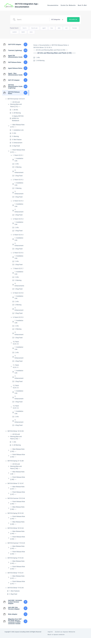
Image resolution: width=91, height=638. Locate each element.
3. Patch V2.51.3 (18, 201)
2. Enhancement (19, 211)
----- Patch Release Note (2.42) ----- (17, 568)
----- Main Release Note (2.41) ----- (17, 577)
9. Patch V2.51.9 (18, 317)
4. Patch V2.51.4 (18, 219)
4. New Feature (17, 139)
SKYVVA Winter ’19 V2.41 (16, 573)
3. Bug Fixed (18, 215)
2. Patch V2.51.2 (18, 179)
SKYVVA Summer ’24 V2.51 (16, 99)
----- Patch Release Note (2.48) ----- (17, 478)
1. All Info (15, 110)
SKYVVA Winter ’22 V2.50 (16, 431)
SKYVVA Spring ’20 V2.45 (16, 513)
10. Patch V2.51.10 (16, 343)
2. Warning (18, 188)
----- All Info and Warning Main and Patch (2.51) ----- (16, 104)
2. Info (14, 133)
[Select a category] (56, 19)
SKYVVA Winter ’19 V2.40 (16, 588)
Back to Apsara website (56, 634)
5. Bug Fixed (18, 176)
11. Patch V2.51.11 (16, 366)
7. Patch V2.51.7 (18, 268)
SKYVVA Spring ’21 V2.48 (16, 461)
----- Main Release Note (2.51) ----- (17, 126)
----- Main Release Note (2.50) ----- (17, 450)
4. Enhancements (19, 285)
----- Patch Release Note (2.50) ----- (17, 456)
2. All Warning (16, 113)
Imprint (50, 632)
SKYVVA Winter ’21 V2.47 (16, 483)
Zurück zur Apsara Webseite (65, 632)
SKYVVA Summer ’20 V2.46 (16, 498)
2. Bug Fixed (13, 594)
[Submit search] (73, 19)
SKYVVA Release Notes (59, 45)
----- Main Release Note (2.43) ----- (17, 547)
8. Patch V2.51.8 (18, 293)
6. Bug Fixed (16, 146)
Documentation (53, 5)
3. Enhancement (19, 193)
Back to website (84, 5)
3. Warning (15, 136)
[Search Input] (32, 19)
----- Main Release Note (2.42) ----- (17, 562)
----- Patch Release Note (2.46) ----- (17, 503)
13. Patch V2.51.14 (16, 407)
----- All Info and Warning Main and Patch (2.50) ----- (16, 436)
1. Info (14, 442)
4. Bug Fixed (18, 197)
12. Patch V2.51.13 (16, 387)
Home (35, 45)
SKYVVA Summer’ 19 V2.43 (16, 543)
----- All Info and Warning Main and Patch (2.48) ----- (16, 466)
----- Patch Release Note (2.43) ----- (17, 553)
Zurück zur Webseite (68, 5)
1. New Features (14, 591)
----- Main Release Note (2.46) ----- (17, 508)
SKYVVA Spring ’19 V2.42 (16, 558)
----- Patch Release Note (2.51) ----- (17, 151)
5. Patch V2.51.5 (18, 235)
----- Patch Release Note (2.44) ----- (17, 538)
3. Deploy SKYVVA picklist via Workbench (17, 118)
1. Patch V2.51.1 (18, 155)
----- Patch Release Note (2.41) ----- (17, 583)
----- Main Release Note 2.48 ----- (17, 473)
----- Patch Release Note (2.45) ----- (17, 518)
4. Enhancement (19, 171)
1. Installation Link (18, 130)
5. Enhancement (17, 143)
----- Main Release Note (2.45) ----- (17, 523)
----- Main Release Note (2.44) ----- (17, 532)
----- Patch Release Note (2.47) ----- (17, 493)
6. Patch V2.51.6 (18, 253)
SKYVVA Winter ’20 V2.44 (16, 528)
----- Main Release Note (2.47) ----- (17, 488)
